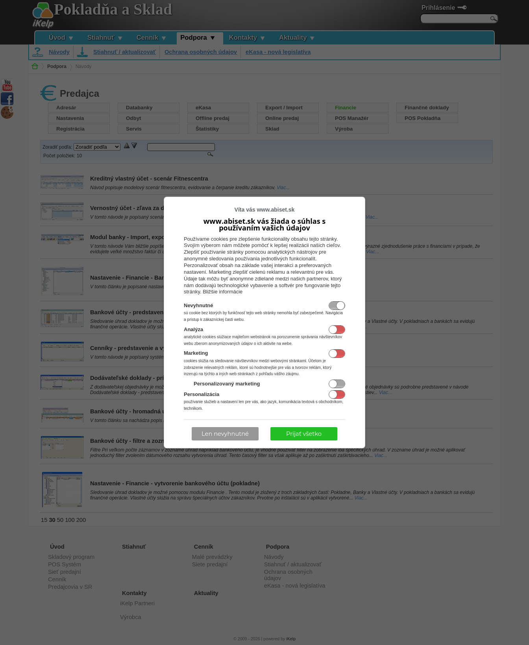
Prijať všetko (304, 433)
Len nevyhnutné (225, 433)
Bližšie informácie (222, 292)
